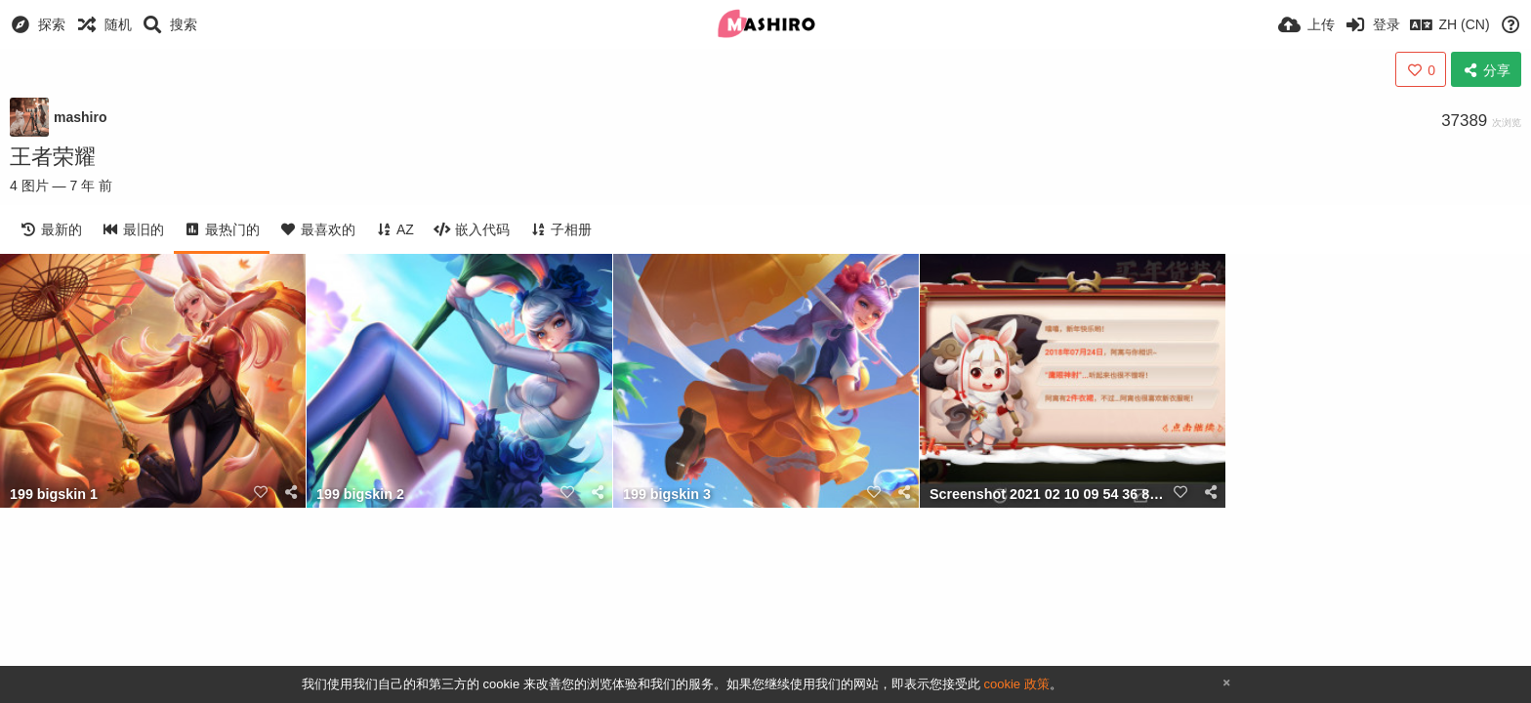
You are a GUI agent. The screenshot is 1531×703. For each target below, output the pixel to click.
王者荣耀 (53, 157)
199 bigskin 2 (360, 494)
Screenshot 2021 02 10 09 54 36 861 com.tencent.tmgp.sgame (1048, 494)
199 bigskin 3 (667, 494)
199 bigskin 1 (54, 494)
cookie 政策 (1016, 684)
